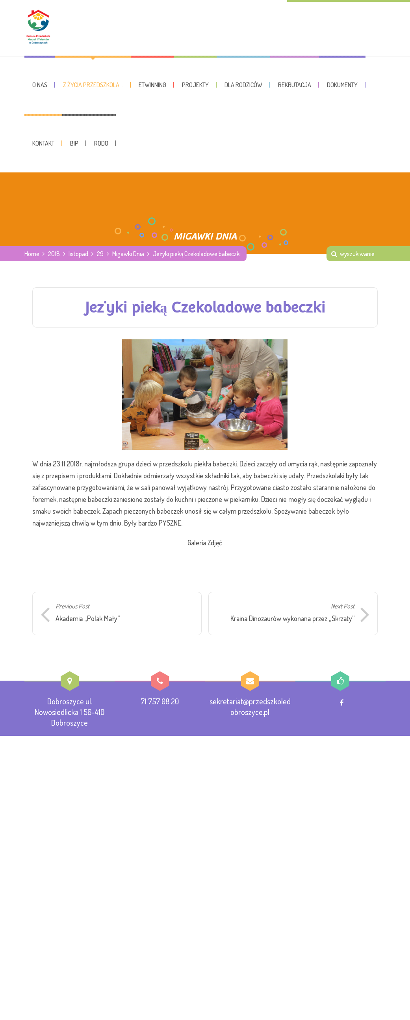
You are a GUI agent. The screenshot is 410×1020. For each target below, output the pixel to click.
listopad (78, 254)
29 (100, 254)
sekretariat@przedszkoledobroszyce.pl (250, 706)
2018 (54, 254)
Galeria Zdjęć (204, 543)
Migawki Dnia (128, 254)
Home (31, 254)
